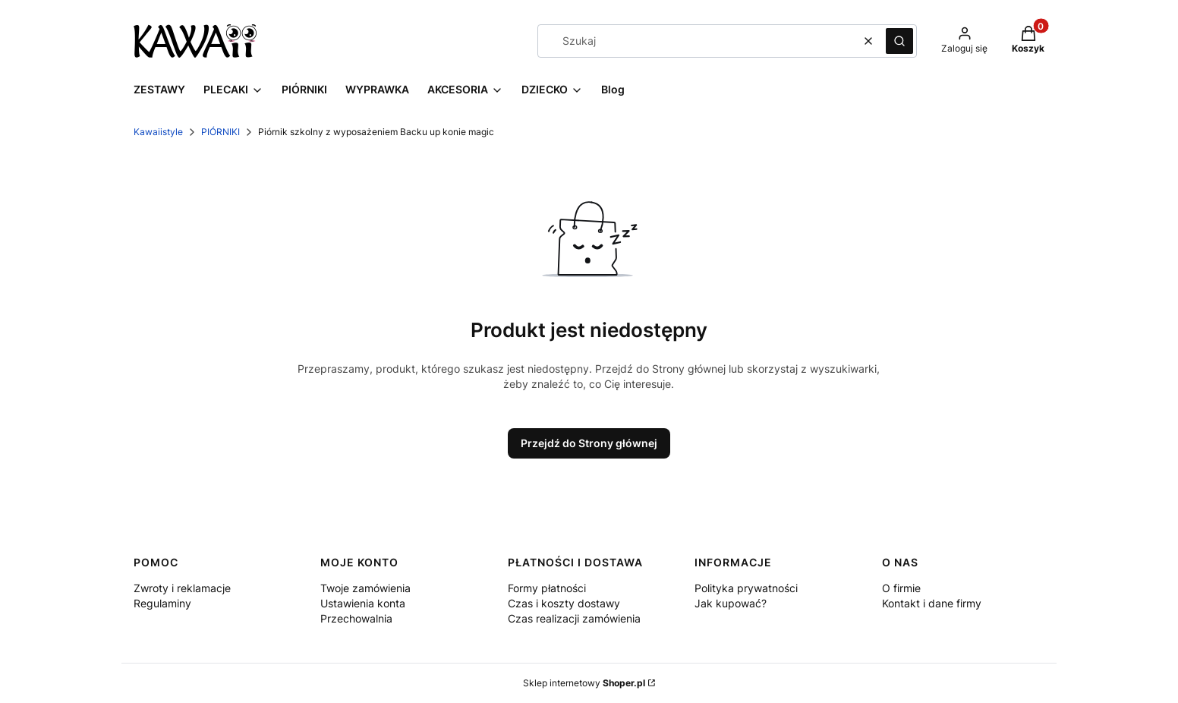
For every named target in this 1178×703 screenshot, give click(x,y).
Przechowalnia (356, 618)
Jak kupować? (731, 603)
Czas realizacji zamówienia (574, 618)
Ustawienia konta (362, 603)
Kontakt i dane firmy (931, 603)
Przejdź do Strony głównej (589, 443)
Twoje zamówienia (365, 588)
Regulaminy (162, 603)
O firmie (901, 588)
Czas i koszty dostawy (564, 603)
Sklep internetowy (584, 683)
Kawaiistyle (158, 131)
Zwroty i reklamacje (182, 588)
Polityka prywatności (746, 588)
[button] (899, 41)
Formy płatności (547, 588)
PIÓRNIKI (220, 131)
